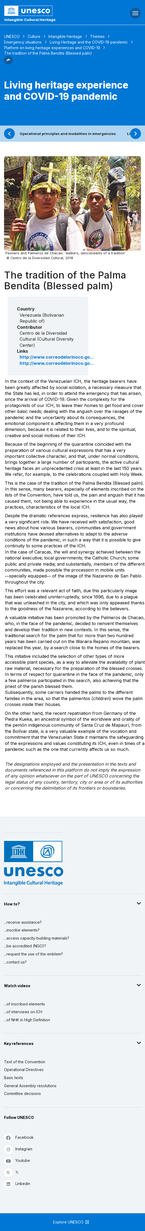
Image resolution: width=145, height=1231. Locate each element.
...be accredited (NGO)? (25, 946)
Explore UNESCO (71, 1222)
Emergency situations (23, 42)
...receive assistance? (23, 922)
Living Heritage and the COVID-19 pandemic (89, 42)
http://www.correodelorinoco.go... (57, 357)
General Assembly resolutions (30, 1085)
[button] (8, 63)
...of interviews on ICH (23, 1011)
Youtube (17, 1161)
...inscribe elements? (22, 930)
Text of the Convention (24, 1061)
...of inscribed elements (24, 1004)
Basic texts (13, 1077)
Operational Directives (24, 1069)
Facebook (19, 1137)
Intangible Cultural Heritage (30, 19)
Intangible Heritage (65, 36)
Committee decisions (22, 1093)
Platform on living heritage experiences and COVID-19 (52, 47)
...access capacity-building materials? (36, 938)
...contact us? (15, 962)
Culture (34, 36)
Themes (97, 36)
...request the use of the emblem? (33, 954)
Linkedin (17, 1184)
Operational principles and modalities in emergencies (68, 133)
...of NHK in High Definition (27, 1020)
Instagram (18, 1149)
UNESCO (12, 36)
